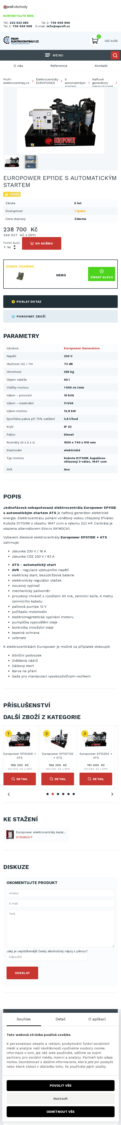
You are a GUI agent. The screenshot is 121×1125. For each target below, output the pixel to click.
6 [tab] (74, 794)
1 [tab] (47, 794)
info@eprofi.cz (58, 26)
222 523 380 (19, 22)
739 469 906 (60, 22)
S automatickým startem (75, 83)
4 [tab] (63, 794)
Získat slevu (101, 274)
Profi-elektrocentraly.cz (16, 81)
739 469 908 (22, 26)
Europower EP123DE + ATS (98, 755)
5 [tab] (68, 794)
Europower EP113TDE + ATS (60, 755)
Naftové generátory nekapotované (102, 83)
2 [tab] (53, 794)
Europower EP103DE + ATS (22, 755)
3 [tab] (58, 794)
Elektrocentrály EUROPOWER (47, 81)
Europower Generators (82, 348)
